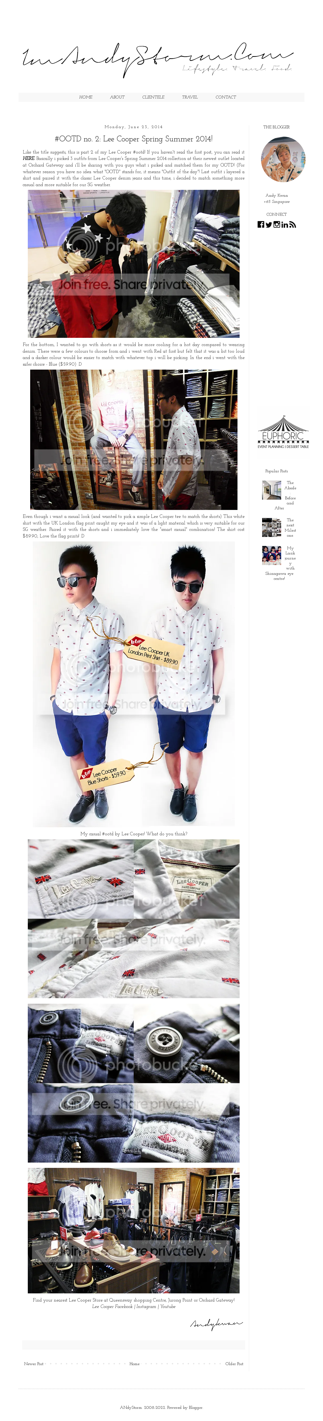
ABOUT (117, 97)
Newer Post (33, 1364)
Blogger (196, 1408)
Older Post (234, 1364)
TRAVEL (190, 97)
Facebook (124, 1307)
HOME (85, 97)
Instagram (146, 1307)
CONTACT (226, 97)
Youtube (168, 1307)
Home (134, 1364)
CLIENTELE (153, 97)
